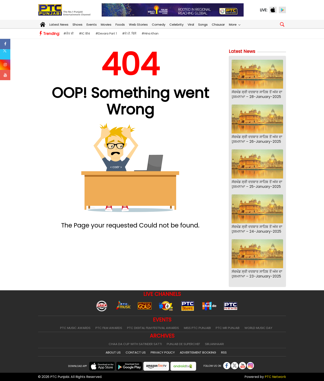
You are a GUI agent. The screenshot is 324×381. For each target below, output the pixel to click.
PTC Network (275, 376)
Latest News (58, 24)
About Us (113, 352)
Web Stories (138, 24)
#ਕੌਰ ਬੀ (68, 33)
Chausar (218, 24)
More (234, 24)
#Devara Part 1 (106, 33)
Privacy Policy (163, 352)
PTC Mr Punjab (227, 328)
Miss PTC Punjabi (197, 328)
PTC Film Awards (108, 328)
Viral (191, 24)
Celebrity (176, 24)
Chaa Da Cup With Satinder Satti (135, 344)
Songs (203, 24)
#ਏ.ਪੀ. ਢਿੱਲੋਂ (129, 33)
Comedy (158, 24)
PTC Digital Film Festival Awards (153, 328)
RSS (224, 352)
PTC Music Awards (75, 328)
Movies (106, 24)
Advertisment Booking (198, 352)
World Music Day (258, 328)
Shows (77, 24)
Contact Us (136, 352)
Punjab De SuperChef (183, 344)
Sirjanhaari (214, 344)
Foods (120, 24)
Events (92, 24)
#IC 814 (84, 33)
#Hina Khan (150, 33)
